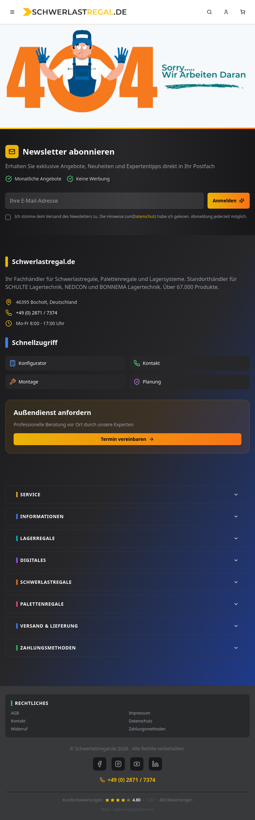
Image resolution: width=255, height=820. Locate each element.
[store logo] (74, 11)
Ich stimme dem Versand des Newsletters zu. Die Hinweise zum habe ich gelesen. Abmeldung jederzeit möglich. (131, 216)
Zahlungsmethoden (147, 729)
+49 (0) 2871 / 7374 (36, 312)
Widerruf (19, 729)
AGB (15, 713)
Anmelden (228, 200)
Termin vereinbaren (127, 439)
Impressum (139, 713)
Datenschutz (144, 216)
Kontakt (18, 721)
